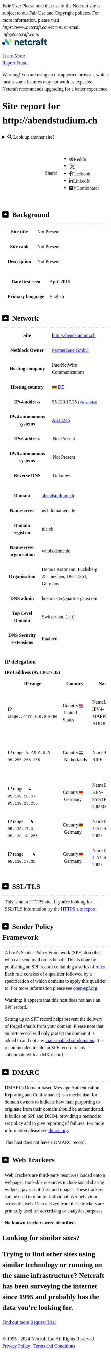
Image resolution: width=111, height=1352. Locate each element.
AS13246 (61, 420)
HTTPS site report (78, 908)
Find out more (15, 1322)
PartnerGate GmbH (70, 350)
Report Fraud (15, 62)
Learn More (13, 55)
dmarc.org (58, 1130)
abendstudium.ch (58, 495)
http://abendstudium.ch (74, 335)
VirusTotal (87, 402)
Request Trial (43, 1322)
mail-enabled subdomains (69, 1040)
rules (100, 966)
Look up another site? (30, 137)
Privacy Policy (16, 1345)
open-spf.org (85, 988)
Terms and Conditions (54, 1345)
